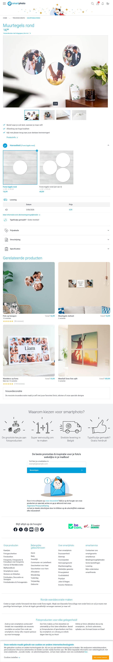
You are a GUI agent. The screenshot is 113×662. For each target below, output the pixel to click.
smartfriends (91, 572)
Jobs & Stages (64, 582)
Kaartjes (7, 550)
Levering (89, 566)
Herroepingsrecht (65, 563)
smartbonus (90, 557)
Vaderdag (34, 578)
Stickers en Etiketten (12, 574)
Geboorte (34, 584)
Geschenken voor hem (39, 569)
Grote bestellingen (93, 563)
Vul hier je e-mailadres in (39, 461)
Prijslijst (61, 579)
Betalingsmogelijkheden (95, 560)
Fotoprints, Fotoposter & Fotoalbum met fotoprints (14, 561)
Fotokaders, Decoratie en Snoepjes (13, 578)
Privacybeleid (63, 572)
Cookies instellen (12, 657)
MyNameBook (9, 568)
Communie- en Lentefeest (41, 562)
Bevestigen (34, 470)
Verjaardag (35, 581)
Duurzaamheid (63, 554)
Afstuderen (35, 572)
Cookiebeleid (63, 575)
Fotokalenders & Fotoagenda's (15, 582)
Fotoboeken (8, 557)
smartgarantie (91, 554)
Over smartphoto (64, 550)
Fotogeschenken (10, 554)
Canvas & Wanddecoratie (13, 565)
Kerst (33, 553)
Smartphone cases (11, 571)
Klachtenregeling (64, 566)
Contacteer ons (92, 550)
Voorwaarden (63, 560)
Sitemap (61, 557)
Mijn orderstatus (92, 569)
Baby (33, 556)
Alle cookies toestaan (100, 657)
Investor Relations (65, 585)
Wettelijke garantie (65, 569)
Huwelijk (34, 559)
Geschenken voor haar (39, 565)
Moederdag (35, 575)
